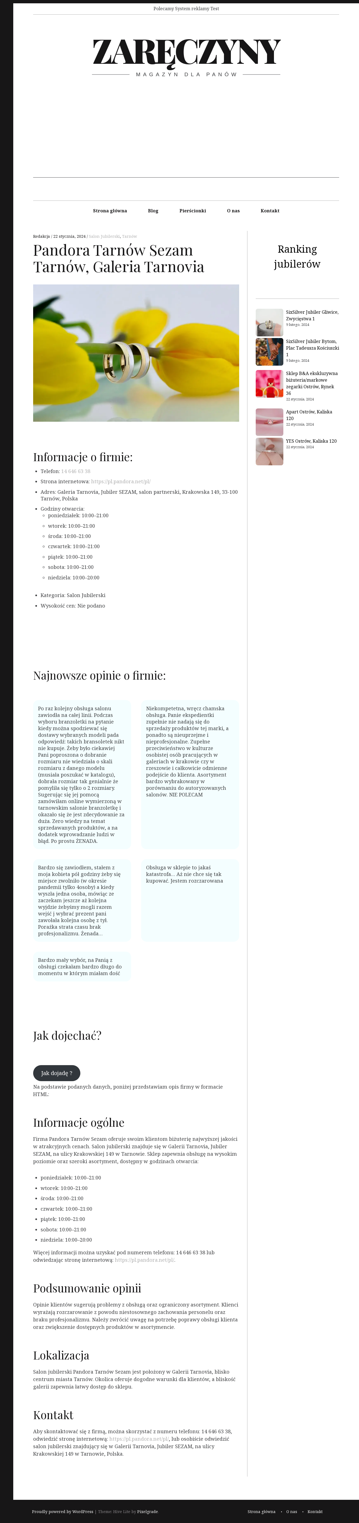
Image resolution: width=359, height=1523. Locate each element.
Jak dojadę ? (56, 1073)
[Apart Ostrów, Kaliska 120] (269, 423)
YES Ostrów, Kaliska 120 (311, 441)
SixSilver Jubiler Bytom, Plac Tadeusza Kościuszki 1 (312, 348)
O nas (233, 211)
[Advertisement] (186, 139)
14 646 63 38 (75, 471)
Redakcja (42, 236)
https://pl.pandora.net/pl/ (121, 481)
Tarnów (129, 236)
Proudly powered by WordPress (62, 1511)
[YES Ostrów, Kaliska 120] (269, 452)
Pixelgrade (147, 1511)
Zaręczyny (185, 49)
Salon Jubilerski (104, 236)
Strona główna (110, 211)
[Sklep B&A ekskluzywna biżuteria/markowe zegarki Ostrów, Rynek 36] (269, 384)
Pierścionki (193, 211)
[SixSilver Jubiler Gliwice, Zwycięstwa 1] (269, 323)
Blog (153, 211)
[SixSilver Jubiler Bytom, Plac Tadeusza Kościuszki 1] (269, 352)
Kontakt (270, 211)
